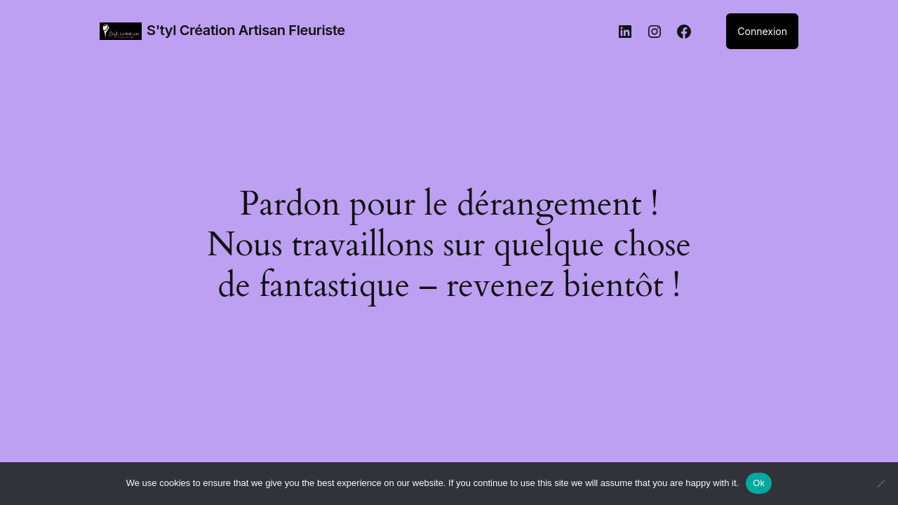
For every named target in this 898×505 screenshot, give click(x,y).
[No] (880, 483)
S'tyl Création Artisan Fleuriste (246, 30)
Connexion (762, 31)
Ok (759, 483)
